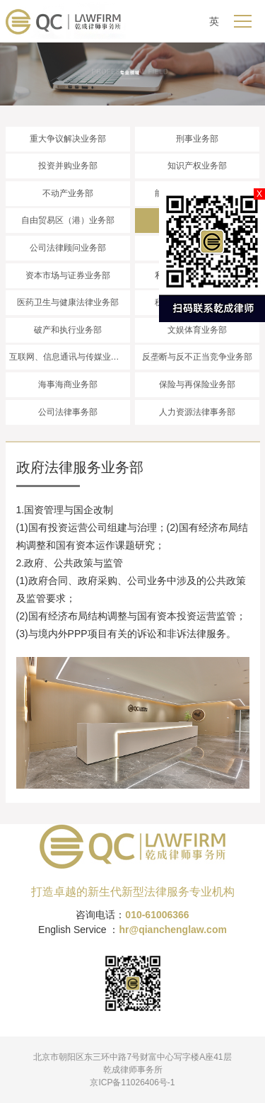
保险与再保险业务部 (197, 384)
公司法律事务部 (68, 412)
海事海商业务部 (68, 384)
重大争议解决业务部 (68, 139)
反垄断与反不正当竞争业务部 (197, 357)
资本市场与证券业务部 (67, 275)
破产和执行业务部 (68, 330)
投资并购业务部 (68, 166)
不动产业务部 (67, 193)
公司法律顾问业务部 (68, 248)
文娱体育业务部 (197, 330)
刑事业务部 (197, 139)
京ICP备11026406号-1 (132, 1082)
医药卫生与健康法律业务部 (68, 302)
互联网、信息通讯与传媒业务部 (68, 357)
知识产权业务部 (197, 166)
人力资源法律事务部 (197, 412)
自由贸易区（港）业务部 (67, 220)
